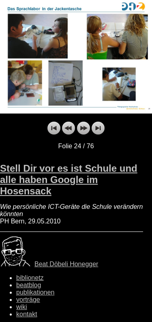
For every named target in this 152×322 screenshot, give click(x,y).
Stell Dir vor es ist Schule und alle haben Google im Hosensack (68, 179)
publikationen (35, 292)
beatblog (28, 285)
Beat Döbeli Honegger (66, 264)
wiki (21, 306)
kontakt (26, 314)
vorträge (28, 299)
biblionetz (30, 277)
